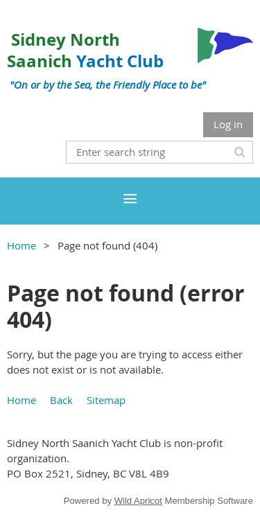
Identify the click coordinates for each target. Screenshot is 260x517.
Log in (228, 124)
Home (21, 245)
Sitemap (106, 400)
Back (61, 400)
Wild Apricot (138, 501)
